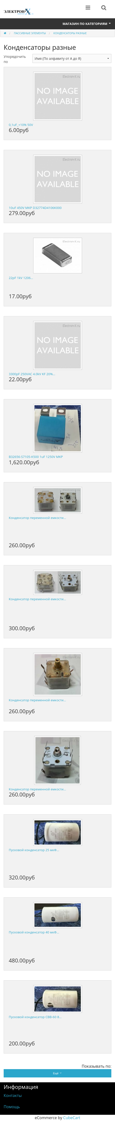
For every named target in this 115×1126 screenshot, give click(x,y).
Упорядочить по (14, 59)
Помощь (12, 1106)
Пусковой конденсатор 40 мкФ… (34, 932)
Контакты (13, 1095)
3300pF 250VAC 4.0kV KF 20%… (32, 374)
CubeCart (71, 1117)
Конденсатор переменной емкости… (37, 518)
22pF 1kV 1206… (21, 278)
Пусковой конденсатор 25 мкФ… (34, 850)
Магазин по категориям (87, 23)
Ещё (57, 1073)
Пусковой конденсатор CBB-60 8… (35, 1017)
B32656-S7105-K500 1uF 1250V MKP (36, 457)
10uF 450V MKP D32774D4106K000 (35, 208)
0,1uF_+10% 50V (21, 125)
